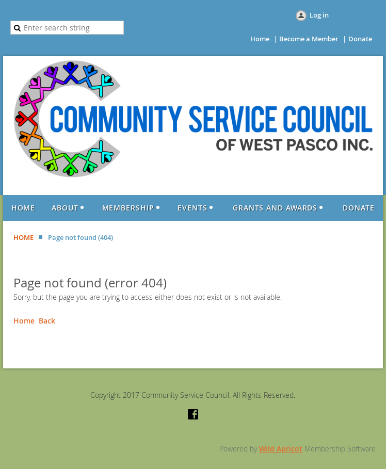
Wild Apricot (280, 449)
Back (47, 321)
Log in (319, 15)
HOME (23, 237)
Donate (360, 38)
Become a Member (309, 38)
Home (259, 38)
